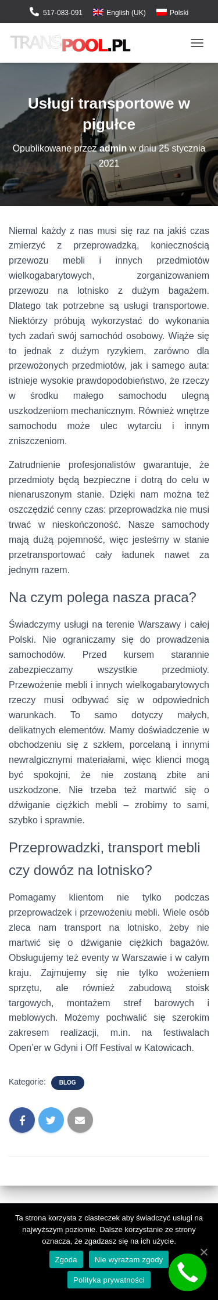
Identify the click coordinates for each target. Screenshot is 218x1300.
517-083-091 (63, 13)
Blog (67, 1082)
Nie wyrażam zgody (129, 1259)
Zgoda (66, 1259)
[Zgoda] (203, 1252)
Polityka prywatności (109, 1280)
